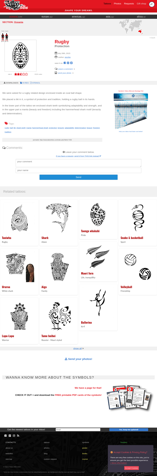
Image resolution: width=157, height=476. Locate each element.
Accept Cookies (131, 468)
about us (9, 448)
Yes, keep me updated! (128, 429)
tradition (8, 132)
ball (11, 128)
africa (141, 16)
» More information (118, 463)
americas (78, 16)
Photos (117, 3)
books (84, 453)
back (152, 38)
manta (29, 128)
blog (45, 453)
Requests (129, 3)
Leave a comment (64, 69)
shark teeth (21, 128)
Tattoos (107, 3)
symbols (85, 442)
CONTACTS (11, 442)
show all (77, 348)
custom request (50, 459)
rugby (7, 128)
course (85, 459)
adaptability (69, 128)
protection (53, 128)
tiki (14, 128)
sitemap (9, 459)
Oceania (18, 22)
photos (47, 448)
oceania (15, 16)
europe (47, 16)
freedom (96, 128)
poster (84, 448)
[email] (78, 429)
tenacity (61, 128)
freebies (124, 442)
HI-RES (24, 83)
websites (9, 453)
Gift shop (141, 3)
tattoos (47, 442)
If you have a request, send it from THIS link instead (78, 156)
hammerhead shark (40, 128)
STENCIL (35, 83)
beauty (89, 128)
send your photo (63, 73)
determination (80, 128)
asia (110, 16)
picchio (68, 57)
